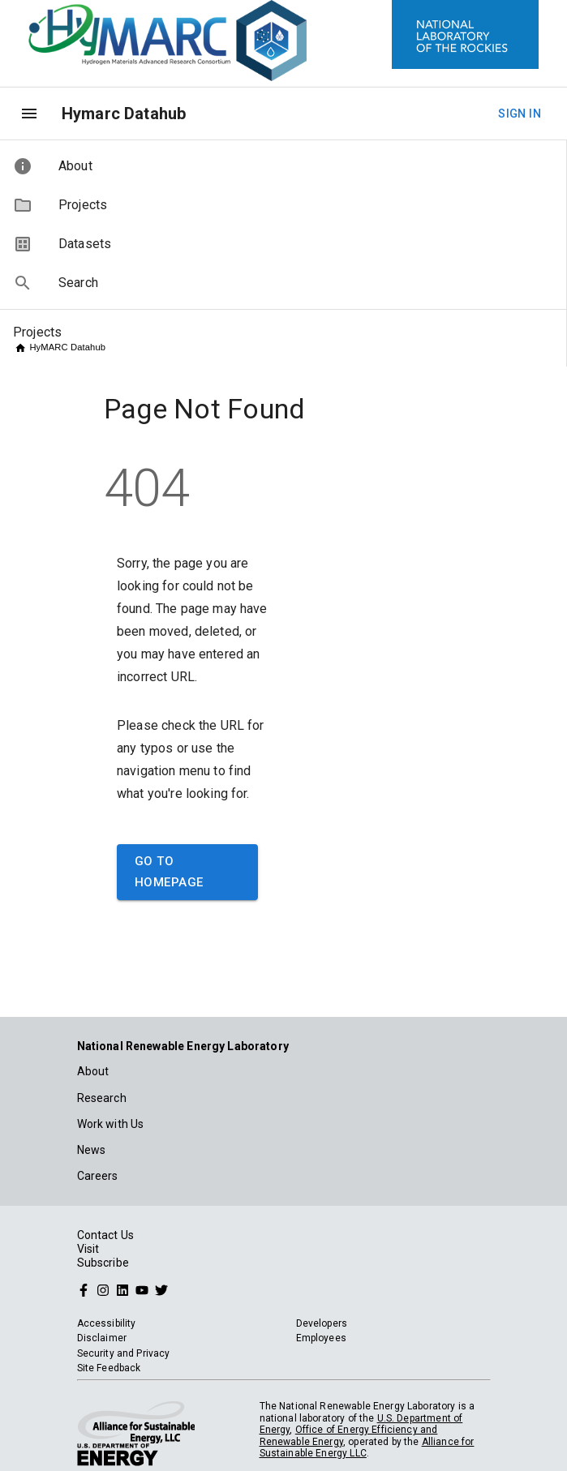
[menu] (29, 113)
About (93, 1071)
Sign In (520, 114)
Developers (322, 1323)
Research (102, 1097)
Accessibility (106, 1323)
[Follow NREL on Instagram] (103, 1289)
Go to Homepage (187, 872)
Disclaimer (102, 1338)
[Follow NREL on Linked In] (122, 1289)
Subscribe (103, 1262)
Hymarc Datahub (124, 113)
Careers (97, 1175)
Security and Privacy (123, 1353)
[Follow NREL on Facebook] (83, 1289)
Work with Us (110, 1123)
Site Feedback (109, 1368)
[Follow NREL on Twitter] (161, 1289)
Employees (321, 1338)
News (91, 1149)
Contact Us (106, 1235)
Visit (88, 1248)
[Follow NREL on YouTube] (141, 1289)
